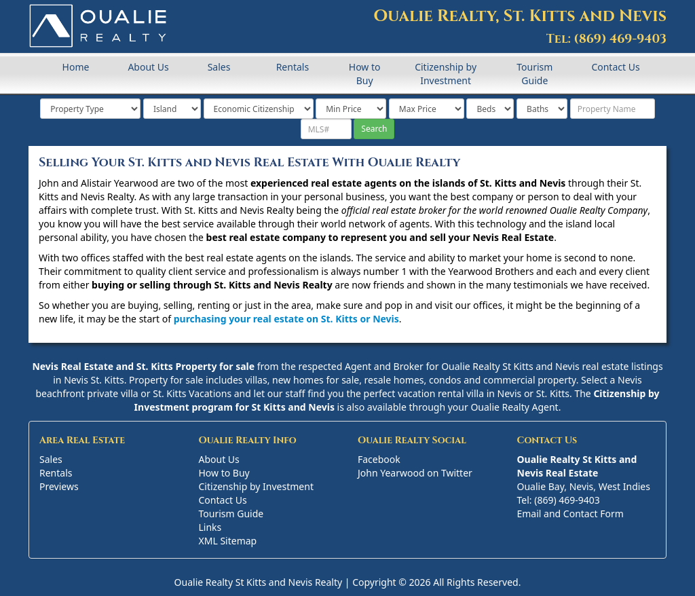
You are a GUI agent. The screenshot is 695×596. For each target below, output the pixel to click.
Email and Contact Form (570, 513)
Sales (219, 66)
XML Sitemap (228, 540)
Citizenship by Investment (445, 73)
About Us (148, 66)
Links (210, 527)
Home (76, 66)
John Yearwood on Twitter (415, 472)
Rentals (292, 66)
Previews (59, 486)
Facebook (379, 459)
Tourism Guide (534, 73)
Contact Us (615, 66)
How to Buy (365, 73)
